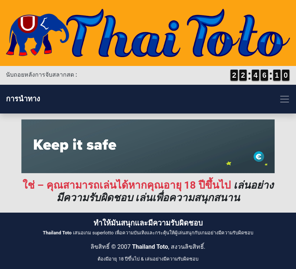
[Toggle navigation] (148, 99)
